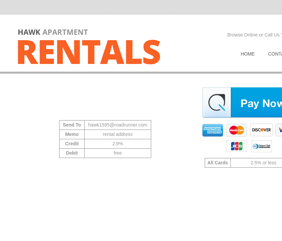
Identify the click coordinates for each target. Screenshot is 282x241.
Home (248, 54)
